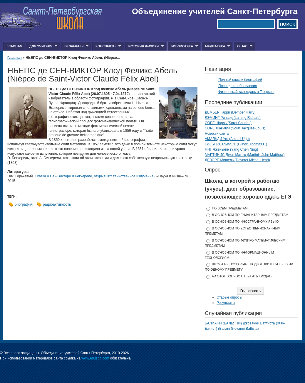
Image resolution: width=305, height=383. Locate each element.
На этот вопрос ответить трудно (242, 276)
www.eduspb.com (95, 358)
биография (24, 204)
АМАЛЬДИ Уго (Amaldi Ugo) (227, 139)
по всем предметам (229, 208)
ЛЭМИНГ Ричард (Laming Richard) (233, 118)
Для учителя (41, 46)
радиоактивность (57, 204)
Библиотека (182, 46)
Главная (14, 46)
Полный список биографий (240, 80)
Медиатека (216, 46)
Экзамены (74, 46)
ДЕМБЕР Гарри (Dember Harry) (230, 112)
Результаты (226, 303)
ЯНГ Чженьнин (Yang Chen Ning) (231, 149)
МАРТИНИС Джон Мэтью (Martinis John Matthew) (245, 155)
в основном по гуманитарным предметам (250, 215)
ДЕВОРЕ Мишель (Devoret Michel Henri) (237, 160)
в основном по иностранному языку (245, 221)
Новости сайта (217, 133)
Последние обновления (237, 86)
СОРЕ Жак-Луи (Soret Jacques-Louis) (235, 128)
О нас (243, 46)
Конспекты (106, 46)
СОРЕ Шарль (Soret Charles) (228, 123)
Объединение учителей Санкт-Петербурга (214, 11)
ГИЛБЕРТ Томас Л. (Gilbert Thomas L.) (236, 144)
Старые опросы (229, 297)
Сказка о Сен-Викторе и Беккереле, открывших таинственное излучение (94, 176)
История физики (144, 46)
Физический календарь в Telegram (246, 92)
